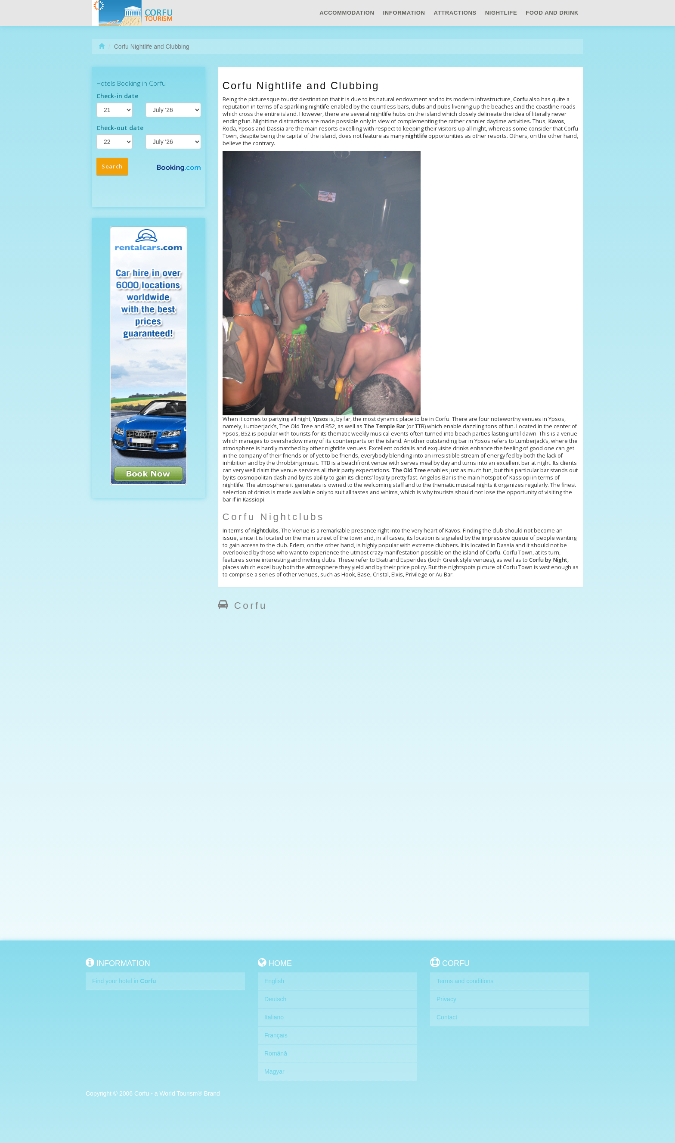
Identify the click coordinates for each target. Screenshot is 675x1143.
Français (276, 1035)
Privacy (446, 999)
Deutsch (275, 999)
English (274, 981)
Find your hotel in (124, 981)
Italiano (274, 1017)
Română (275, 1053)
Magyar (274, 1071)
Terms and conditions (465, 981)
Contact (447, 1017)
